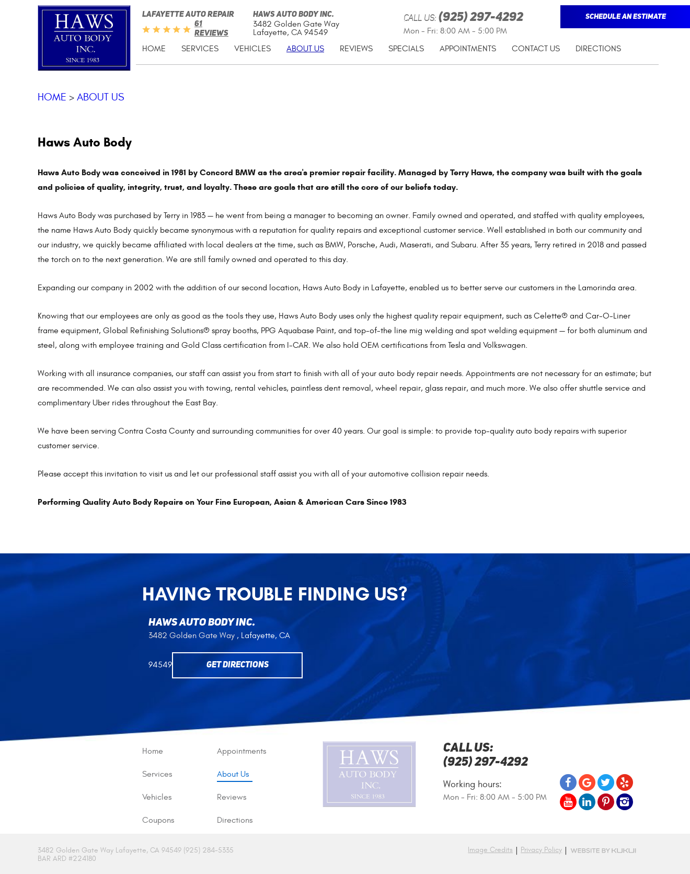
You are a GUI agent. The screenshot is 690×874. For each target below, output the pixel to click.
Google (587, 782)
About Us (305, 48)
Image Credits (490, 849)
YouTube (568, 801)
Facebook (568, 782)
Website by (603, 851)
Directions (598, 48)
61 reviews (211, 29)
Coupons (158, 820)
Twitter (605, 782)
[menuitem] (154, 49)
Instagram (624, 801)
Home (154, 48)
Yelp (624, 782)
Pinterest (605, 801)
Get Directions (237, 665)
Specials (406, 48)
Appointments (468, 48)
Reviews (356, 48)
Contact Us (536, 48)
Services (199, 48)
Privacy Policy (541, 850)
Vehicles (252, 48)
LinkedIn (587, 801)
